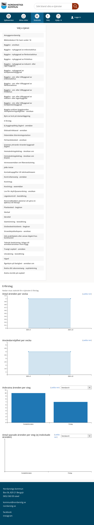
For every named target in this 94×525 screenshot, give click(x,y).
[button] (75, 6)
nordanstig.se (9, 506)
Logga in (76, 17)
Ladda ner (87, 294)
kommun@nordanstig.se (14, 502)
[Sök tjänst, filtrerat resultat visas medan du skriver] (56, 6)
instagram (7, 515)
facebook (7, 512)
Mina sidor (23, 17)
